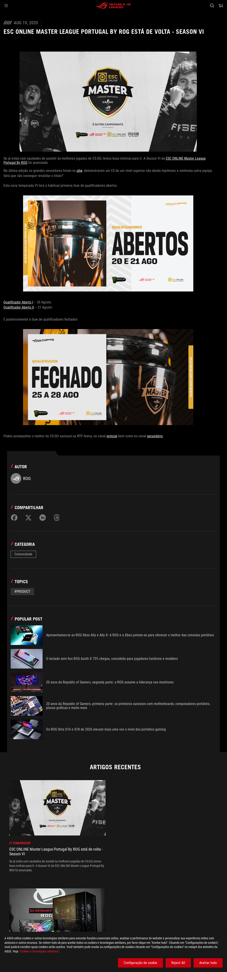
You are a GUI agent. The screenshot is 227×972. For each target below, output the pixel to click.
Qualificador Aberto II (19, 307)
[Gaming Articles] (29, 910)
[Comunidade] (56, 910)
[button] (6, 5)
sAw (79, 171)
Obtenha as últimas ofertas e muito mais (172, 920)
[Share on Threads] (56, 517)
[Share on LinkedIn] (42, 517)
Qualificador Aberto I (18, 302)
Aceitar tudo (208, 963)
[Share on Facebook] (14, 517)
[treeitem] (57, 826)
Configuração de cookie (140, 963)
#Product (22, 591)
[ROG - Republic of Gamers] (113, 5)
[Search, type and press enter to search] (212, 5)
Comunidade (23, 554)
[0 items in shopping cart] (220, 5)
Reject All (178, 963)
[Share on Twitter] (28, 517)
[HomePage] (7, 910)
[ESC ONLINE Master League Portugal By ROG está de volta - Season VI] (119, 910)
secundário (155, 436)
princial (112, 436)
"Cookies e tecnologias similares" (39, 951)
